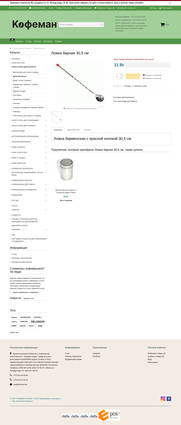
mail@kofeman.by (37, 8)
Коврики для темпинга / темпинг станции (25, 86)
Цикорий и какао (20, 226)
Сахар (14, 206)
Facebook (96, 356)
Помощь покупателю (64, 8)
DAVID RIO (24, 321)
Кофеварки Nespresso (22, 169)
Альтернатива (29, 132)
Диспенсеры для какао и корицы (26, 72)
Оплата (37, 41)
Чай (13, 235)
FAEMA (13, 326)
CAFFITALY (37, 317)
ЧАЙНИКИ (29, 230)
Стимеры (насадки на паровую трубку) (28, 108)
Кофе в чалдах (29, 159)
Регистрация (165, 8)
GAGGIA (22, 326)
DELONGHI (38, 321)
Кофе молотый (29, 164)
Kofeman (16, 59)
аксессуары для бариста (127, 101)
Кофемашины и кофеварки (29, 190)
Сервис (58, 41)
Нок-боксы (17, 95)
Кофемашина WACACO (22, 180)
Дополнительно (39, 48)
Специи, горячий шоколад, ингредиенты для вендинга (25, 220)
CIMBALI (14, 321)
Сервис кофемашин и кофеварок (25, 292)
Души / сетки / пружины (22, 80)
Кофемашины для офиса (29, 185)
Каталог (19, 41)
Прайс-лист (14, 332)
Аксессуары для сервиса (29, 126)
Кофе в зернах (29, 148)
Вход (153, 8)
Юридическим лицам (83, 8)
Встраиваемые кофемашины (29, 137)
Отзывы (87, 130)
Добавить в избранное (152, 75)
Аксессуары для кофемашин (29, 121)
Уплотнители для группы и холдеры (27, 116)
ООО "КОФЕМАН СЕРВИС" (22, 399)
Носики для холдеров (21, 99)
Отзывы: (129, 86)
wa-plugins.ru (56, 399)
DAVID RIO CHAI (18, 63)
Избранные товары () (104, 8)
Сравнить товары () (126, 8)
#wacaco (14, 317)
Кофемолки (29, 196)
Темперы (16, 112)
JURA (40, 326)
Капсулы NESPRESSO (29, 142)
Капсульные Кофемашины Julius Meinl (29, 175)
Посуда (29, 201)
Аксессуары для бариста (23, 48)
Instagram (96, 353)
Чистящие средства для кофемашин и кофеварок (29, 240)
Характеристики (73, 130)
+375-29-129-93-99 (17, 8)
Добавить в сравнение (152, 78)
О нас (50, 8)
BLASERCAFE (25, 317)
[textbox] (81, 24)
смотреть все (28, 298)
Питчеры (16, 103)
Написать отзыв (140, 86)
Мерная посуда (19, 91)
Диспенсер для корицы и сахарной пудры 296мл (66, 191)
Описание (58, 130)
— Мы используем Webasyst (21, 401)
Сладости (16, 215)
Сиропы (29, 211)
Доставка (48, 41)
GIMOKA (31, 326)
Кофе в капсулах (29, 153)
